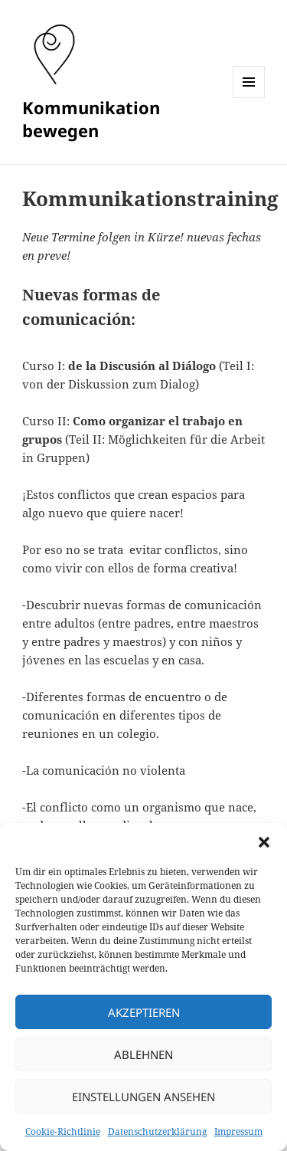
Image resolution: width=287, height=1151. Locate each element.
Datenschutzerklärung (157, 1131)
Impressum (238, 1131)
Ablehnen (143, 1054)
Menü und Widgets (249, 97)
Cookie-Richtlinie (62, 1131)
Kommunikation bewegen (91, 119)
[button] (264, 842)
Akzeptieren (144, 1012)
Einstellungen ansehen (143, 1096)
